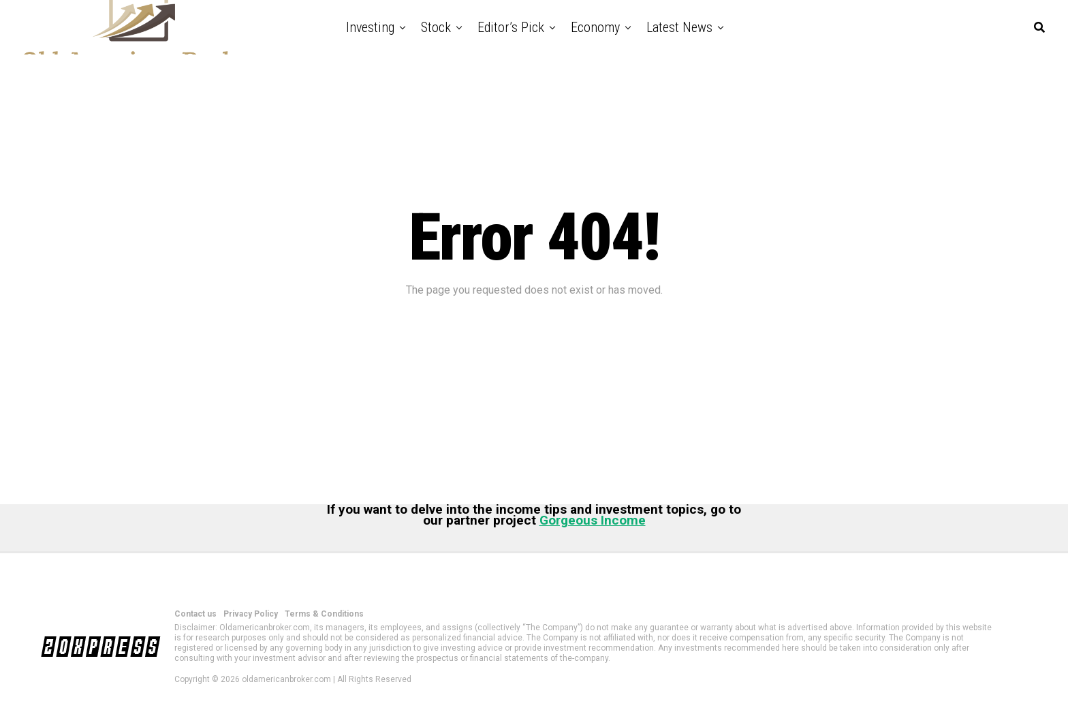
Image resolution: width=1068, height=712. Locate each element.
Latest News (679, 27)
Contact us (195, 614)
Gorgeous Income (592, 520)
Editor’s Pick (510, 27)
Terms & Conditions (324, 614)
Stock (436, 27)
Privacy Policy (250, 614)
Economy (595, 27)
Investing (370, 27)
